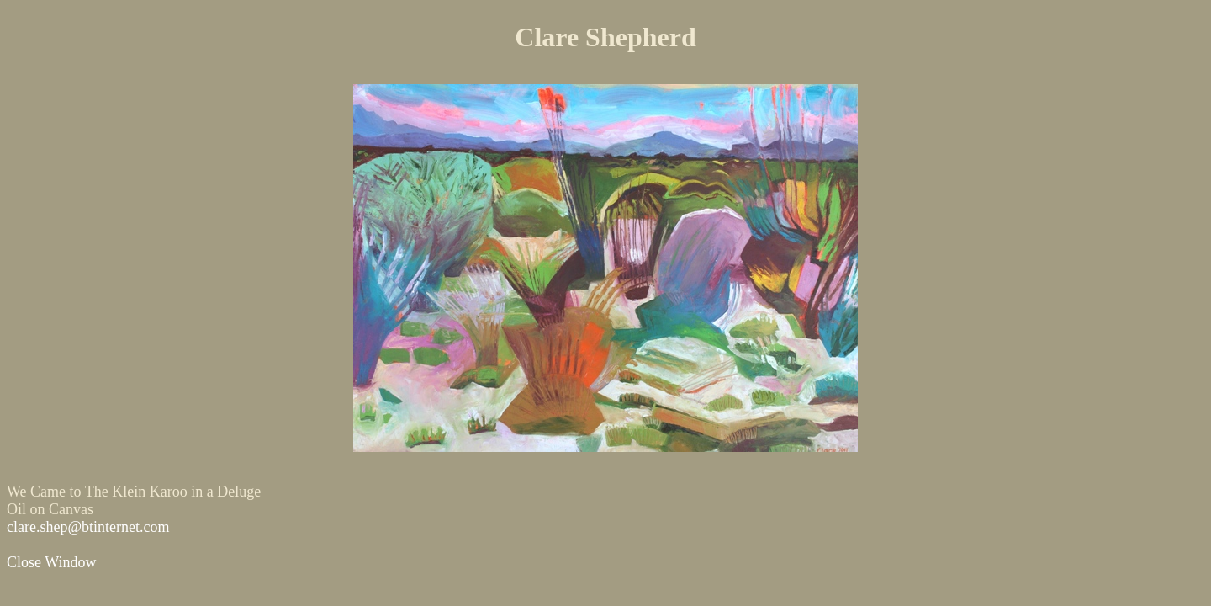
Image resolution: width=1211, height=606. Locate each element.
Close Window (51, 562)
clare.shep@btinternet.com (88, 526)
